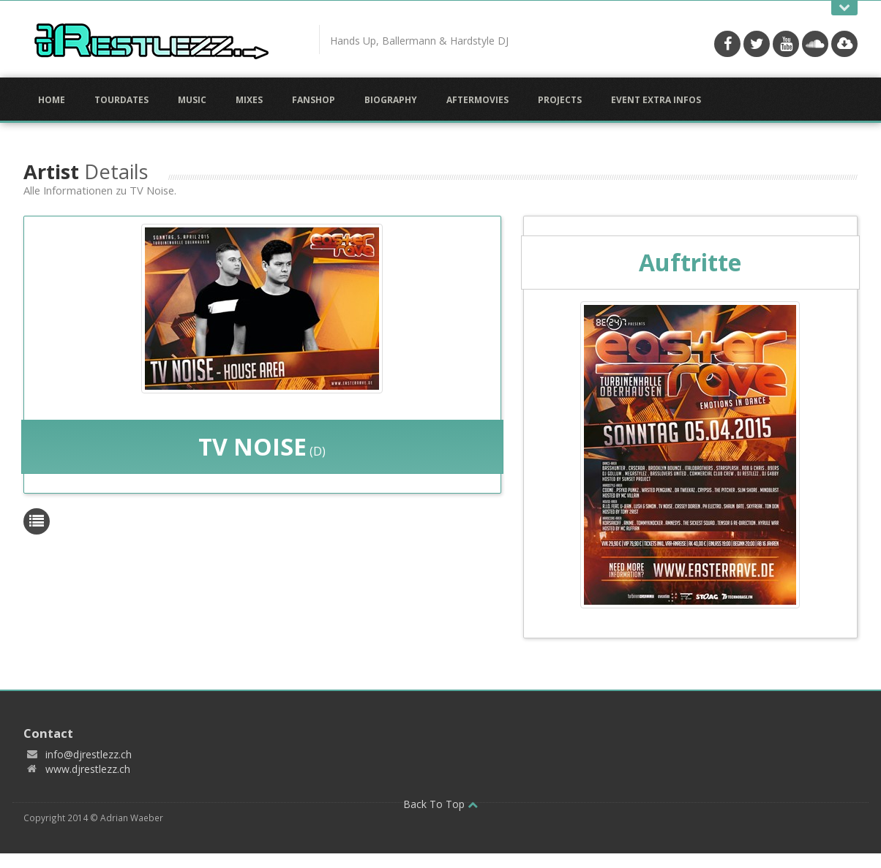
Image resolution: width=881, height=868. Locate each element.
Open (844, 8)
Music (192, 100)
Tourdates (121, 100)
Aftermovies (477, 100)
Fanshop (313, 100)
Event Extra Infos (656, 100)
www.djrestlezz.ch (87, 769)
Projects (560, 100)
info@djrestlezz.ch (88, 754)
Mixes (249, 100)
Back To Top (440, 804)
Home (51, 100)
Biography (390, 100)
